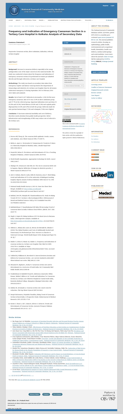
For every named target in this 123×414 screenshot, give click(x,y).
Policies (88, 20)
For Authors (94, 139)
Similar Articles (15, 317)
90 (28, 375)
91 (30, 375)
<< (9, 375)
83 (14, 375)
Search (109, 20)
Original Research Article (99, 90)
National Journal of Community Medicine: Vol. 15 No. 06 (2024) (64, 340)
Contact (46, 394)
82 (12, 375)
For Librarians (95, 142)
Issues (41, 20)
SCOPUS (107, 59)
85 (18, 375)
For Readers (94, 136)
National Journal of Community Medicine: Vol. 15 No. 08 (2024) (42, 362)
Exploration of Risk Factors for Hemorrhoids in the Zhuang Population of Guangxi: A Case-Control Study (48, 349)
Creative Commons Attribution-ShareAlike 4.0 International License (73, 126)
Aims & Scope (108, 57)
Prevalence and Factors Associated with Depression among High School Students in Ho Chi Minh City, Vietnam (48, 332)
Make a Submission (99, 72)
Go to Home (57, 394)
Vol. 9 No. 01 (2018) (28, 26)
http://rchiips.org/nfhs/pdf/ (32, 189)
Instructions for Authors (71, 20)
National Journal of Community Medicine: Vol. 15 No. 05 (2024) (63, 329)
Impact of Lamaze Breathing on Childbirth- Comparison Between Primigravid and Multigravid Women (46, 343)
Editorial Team (30, 20)
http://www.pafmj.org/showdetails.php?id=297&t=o (27, 221)
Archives (17, 26)
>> (33, 375)
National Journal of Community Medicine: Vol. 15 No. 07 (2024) (48, 356)
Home (11, 20)
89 (26, 375)
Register (105, 5)
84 (16, 375)
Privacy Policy (34, 394)
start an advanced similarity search (28, 380)
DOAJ (93, 61)
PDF (66, 43)
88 (24, 375)
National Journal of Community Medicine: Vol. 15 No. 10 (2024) (42, 371)
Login (112, 5)
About (18, 20)
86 (20, 375)
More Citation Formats (73, 85)
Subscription (53, 20)
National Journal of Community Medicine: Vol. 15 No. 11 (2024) (32, 367)
